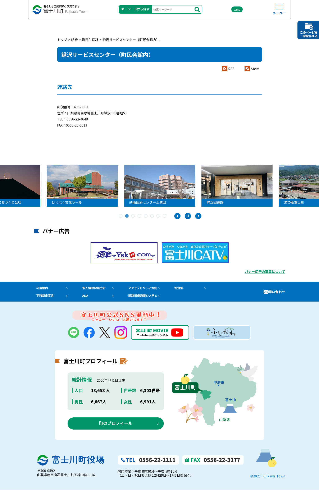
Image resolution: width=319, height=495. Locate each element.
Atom (255, 69)
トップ (62, 39)
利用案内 (40, 289)
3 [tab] (133, 216)
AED (86, 299)
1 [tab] (121, 216)
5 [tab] (146, 216)
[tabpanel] (85, 186)
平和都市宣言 (44, 299)
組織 (74, 39)
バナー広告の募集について (265, 271)
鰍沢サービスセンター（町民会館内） (130, 39)
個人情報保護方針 (96, 289)
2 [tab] (127, 216)
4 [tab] (140, 216)
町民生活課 (90, 39)
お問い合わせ (275, 294)
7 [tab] (158, 216)
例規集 (187, 289)
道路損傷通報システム (149, 299)
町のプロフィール (115, 428)
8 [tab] (165, 216)
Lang (226, 10)
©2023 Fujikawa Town (267, 480)
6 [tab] (152, 216)
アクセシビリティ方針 (148, 289)
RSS (231, 69)
